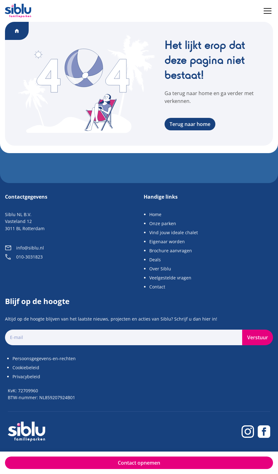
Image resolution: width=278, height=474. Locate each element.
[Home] (18, 11)
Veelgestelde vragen (170, 278)
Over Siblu (160, 269)
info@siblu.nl (24, 248)
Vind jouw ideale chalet (173, 232)
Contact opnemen (139, 462)
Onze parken (162, 223)
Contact (157, 287)
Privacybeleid (26, 377)
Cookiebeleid (25, 367)
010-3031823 (24, 257)
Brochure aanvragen (170, 251)
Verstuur (257, 337)
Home (155, 214)
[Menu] (267, 11)
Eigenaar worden (167, 241)
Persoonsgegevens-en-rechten (44, 358)
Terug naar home (190, 124)
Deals (155, 260)
